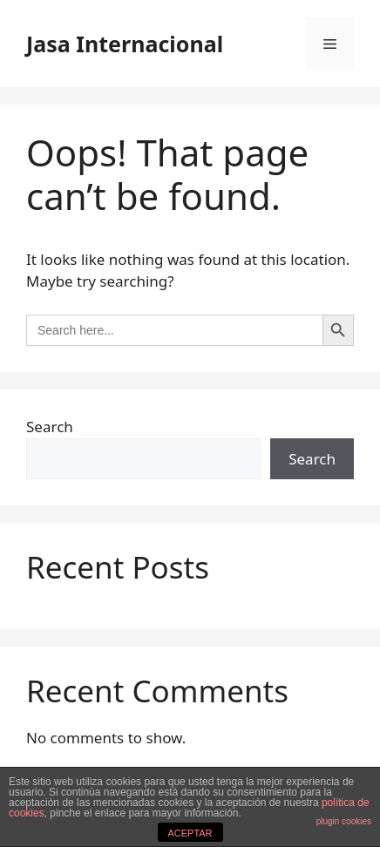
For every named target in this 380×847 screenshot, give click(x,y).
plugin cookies (343, 821)
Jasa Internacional (124, 43)
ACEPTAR (189, 833)
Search (49, 427)
